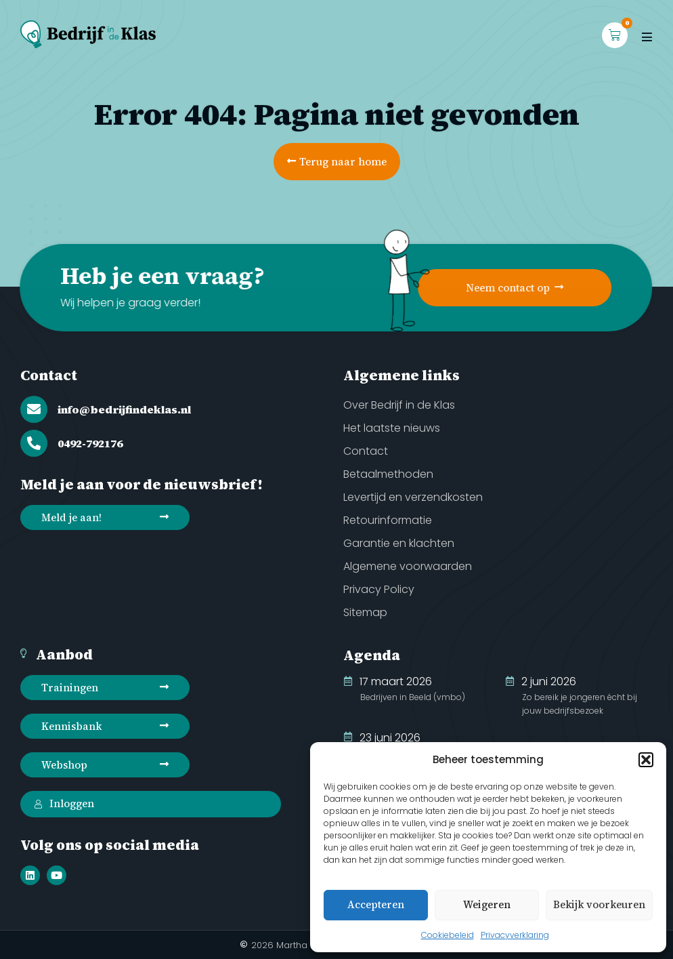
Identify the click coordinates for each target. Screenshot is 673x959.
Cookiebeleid (447, 935)
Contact (48, 375)
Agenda (371, 655)
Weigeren (487, 904)
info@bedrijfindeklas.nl (124, 409)
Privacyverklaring (515, 935)
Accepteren (375, 904)
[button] (646, 760)
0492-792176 (90, 443)
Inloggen (64, 803)
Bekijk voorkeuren (599, 904)
